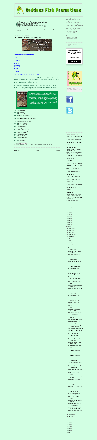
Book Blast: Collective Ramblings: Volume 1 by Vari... (74, 355)
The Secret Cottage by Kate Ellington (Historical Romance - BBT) (31, 26)
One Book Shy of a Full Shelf (24, 121)
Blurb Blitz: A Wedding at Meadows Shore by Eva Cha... (74, 270)
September (71, 234)
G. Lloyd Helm (29, 144)
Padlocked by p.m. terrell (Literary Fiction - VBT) (27, 24)
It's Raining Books (22, 140)
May (70, 242)
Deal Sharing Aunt (22, 113)
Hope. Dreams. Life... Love (23, 129)
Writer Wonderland (22, 132)
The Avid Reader (22, 135)
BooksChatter (21, 112)
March (70, 246)
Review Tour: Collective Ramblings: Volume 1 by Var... (74, 351)
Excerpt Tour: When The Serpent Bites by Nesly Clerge (73, 335)
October (70, 232)
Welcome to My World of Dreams (25, 116)
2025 (68, 208)
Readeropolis (20, 128)
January (70, 416)
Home (37, 150)
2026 (68, 207)
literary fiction (38, 144)
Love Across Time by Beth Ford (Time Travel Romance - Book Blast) (32, 22)
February (71, 414)
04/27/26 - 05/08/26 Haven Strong (73, 174)
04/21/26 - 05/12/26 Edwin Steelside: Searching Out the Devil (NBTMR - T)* (74, 165)
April (70, 244)
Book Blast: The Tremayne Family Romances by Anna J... (74, 278)
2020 (68, 218)
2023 (68, 212)
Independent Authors (22, 137)
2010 (68, 428)
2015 (68, 418)
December (71, 228)
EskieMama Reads (22, 126)
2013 (68, 422)
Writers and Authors (22, 123)
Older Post (57, 150)
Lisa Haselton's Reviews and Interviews (27, 118)
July (70, 238)
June (70, 240)
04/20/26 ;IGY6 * (69, 162)
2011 (68, 426)
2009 (68, 430)
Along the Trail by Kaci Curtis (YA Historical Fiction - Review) (30, 21)
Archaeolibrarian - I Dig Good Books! (26, 131)
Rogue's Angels (21, 110)
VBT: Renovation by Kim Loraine (75, 328)
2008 (68, 432)
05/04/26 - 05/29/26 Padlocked (72, 182)
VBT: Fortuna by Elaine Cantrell (75, 319)
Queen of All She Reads (23, 124)
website (74, 35)
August (70, 236)
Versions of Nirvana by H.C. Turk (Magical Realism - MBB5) (30, 27)
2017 (68, 224)
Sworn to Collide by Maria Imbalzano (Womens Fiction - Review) (31, 25)
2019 (68, 220)
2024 (68, 210)
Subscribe (74, 61)
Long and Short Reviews (23, 134)
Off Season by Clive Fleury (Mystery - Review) (27, 23)
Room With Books (22, 120)
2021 (68, 216)
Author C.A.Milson (22, 139)
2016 (68, 226)
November (71, 230)
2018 (68, 222)
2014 (68, 420)
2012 (68, 424)
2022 (68, 214)
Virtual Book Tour (47, 144)
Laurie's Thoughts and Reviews (25, 115)
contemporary (22, 144)
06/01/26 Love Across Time (72, 200)
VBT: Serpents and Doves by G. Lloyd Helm (27, 37)
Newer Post (16, 150)
